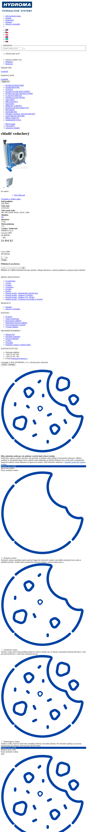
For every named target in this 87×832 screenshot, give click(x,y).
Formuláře (9, 343)
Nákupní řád (9, 335)
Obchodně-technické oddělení (16, 323)
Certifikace (9, 287)
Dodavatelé (9, 20)
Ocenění (8, 289)
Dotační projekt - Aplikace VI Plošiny (19, 295)
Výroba (8, 283)
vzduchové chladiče (12, 128)
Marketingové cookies (10, 742)
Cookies (8, 341)
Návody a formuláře (12, 24)
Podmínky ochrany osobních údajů (18, 345)
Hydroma (8, 317)
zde (83, 273)
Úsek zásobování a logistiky (15, 325)
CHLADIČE (10, 126)
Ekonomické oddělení (13, 321)
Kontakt (8, 18)
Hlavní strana (10, 124)
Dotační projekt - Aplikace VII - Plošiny (20, 297)
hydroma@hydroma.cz (19, 358)
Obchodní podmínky (12, 337)
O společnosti (10, 281)
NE (2, 217)
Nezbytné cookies (9, 558)
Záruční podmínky (12, 339)
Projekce (8, 285)
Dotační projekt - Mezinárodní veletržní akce (21, 293)
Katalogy (8, 22)
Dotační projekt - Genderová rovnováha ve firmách (24, 299)
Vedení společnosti (12, 319)
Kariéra (8, 291)
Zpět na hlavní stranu (13, 16)
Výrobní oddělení (11, 327)
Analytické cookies (9, 650)
